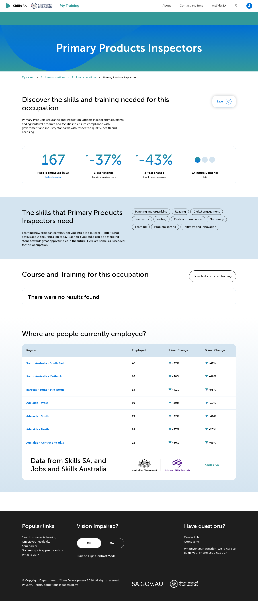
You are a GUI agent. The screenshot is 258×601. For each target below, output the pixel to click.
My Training (69, 5)
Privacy (27, 584)
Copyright (32, 580)
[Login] (249, 5)
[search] (236, 5)
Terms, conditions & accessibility (56, 584)
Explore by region (53, 177)
